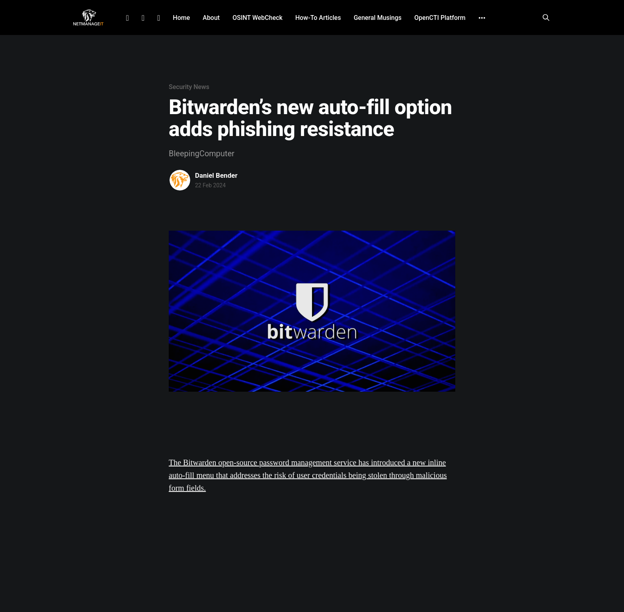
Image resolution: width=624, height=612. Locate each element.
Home (181, 17)
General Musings (378, 17)
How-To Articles (318, 17)
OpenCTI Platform (440, 17)
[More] (482, 18)
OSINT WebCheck (257, 17)
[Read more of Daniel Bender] (180, 180)
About (211, 17)
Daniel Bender (216, 175)
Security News (189, 87)
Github (158, 18)
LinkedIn (127, 18)
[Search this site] (546, 17)
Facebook (143, 18)
